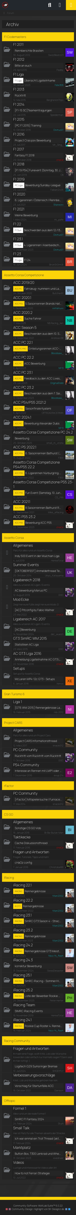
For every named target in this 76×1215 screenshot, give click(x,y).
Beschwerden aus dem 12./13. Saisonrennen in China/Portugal (43, 230)
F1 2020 (19, 194)
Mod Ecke (21, 599)
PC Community (25, 749)
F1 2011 (18, 44)
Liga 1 (17, 701)
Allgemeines (23, 545)
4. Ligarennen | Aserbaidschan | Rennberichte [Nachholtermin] (43, 245)
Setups (19, 668)
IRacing (9, 877)
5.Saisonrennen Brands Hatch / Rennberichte (43, 303)
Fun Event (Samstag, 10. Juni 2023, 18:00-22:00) (43, 493)
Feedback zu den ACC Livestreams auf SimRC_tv (43, 378)
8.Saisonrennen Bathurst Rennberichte (43, 508)
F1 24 (27, 260)
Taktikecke (21, 837)
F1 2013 (18, 89)
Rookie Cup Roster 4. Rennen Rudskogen (43, 1026)
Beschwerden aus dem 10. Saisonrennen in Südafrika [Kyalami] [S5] (43, 333)
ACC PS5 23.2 (24, 516)
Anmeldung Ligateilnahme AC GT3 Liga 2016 (38, 659)
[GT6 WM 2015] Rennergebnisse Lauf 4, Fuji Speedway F (38, 707)
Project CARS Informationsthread (36, 741)
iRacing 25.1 (22, 975)
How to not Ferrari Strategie (32, 1173)
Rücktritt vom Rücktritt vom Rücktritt (38, 756)
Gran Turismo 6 (14, 694)
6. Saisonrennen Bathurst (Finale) (43, 453)
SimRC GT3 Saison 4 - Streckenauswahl (43, 921)
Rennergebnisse (35, 891)
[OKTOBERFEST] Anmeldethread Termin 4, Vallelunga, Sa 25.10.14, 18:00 (38, 571)
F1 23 (17, 253)
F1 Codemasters (15, 37)
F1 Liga (18, 74)
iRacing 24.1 (22, 1019)
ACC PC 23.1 (23, 372)
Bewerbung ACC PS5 (38, 522)
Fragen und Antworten (31, 851)
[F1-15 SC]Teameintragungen (33, 110)
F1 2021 (18, 209)
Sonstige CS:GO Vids (28, 828)
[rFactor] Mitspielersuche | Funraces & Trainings (38, 799)
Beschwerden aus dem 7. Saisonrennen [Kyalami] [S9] (43, 393)
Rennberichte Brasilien (29, 50)
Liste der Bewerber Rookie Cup (43, 996)
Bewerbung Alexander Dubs (41, 423)
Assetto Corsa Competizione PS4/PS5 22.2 (36, 464)
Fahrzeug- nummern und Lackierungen (43, 288)
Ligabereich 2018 (26, 579)
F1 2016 (19, 134)
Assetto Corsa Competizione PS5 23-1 (43, 484)
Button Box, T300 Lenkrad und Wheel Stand (38, 1153)
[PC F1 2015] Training (28, 125)
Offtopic (9, 1101)
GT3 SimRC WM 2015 (30, 638)
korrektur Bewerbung (28, 966)
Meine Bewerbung (26, 215)
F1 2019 (19, 179)
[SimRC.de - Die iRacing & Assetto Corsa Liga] (37, 5)
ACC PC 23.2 (23, 387)
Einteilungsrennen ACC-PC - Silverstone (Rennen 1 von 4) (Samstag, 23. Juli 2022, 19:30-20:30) (45, 348)
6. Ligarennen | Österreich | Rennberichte (38, 200)
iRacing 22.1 (22, 885)
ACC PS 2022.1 (24, 447)
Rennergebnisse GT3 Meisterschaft (43, 951)
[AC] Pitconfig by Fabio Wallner (34, 610)
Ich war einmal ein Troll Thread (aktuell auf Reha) (38, 1138)
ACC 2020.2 (22, 312)
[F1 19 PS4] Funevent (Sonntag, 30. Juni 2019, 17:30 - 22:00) (38, 170)
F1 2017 (18, 149)
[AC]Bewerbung (25, 629)
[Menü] (71, 5)
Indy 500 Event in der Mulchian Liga (37, 556)
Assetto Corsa (14, 538)
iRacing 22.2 (23, 900)
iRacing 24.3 (23, 959)
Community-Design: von (38, 1209)
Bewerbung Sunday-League (42, 185)
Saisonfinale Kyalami (38, 408)
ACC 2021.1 (21, 501)
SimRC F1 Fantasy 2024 (29, 1119)
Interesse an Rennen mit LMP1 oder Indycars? (38, 771)
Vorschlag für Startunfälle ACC (34, 1086)
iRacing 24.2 (23, 944)
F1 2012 (18, 59)
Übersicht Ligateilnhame (39, 80)
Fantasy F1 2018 (24, 155)
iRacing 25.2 (23, 989)
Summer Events (26, 564)
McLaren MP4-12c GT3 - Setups (35, 679)
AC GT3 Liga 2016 (27, 653)
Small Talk (21, 1127)
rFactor (9, 786)
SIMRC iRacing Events (29, 1011)
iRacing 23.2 (23, 930)
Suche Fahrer (32, 318)
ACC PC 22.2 (23, 357)
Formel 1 (19, 1108)
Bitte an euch (23, 65)
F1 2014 (18, 104)
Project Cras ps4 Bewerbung (33, 140)
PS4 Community (26, 764)
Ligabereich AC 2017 (29, 618)
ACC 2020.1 (22, 297)
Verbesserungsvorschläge (34, 1075)
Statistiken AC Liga (27, 644)
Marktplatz (22, 1147)
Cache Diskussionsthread (31, 843)
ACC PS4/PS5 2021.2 (29, 402)
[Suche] (50, 5)
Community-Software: (38, 1205)
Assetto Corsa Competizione (24, 275)
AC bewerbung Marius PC (31, 590)
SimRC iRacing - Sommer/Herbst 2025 (43, 981)
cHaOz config (23, 862)
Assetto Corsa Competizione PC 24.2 (43, 432)
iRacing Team (24, 1004)
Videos (18, 1162)
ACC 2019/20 (23, 282)
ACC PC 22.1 (23, 342)
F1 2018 (18, 164)
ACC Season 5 (24, 327)
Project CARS (13, 723)
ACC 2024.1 (22, 417)
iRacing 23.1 (22, 915)
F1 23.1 (18, 238)
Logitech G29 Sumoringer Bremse (36, 1066)
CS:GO (8, 814)
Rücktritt (20, 95)
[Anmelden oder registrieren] (60, 5)
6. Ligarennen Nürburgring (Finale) (43, 473)
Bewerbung (22, 438)
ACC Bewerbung (34, 363)
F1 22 (17, 223)
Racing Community (17, 1041)
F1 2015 (18, 119)
